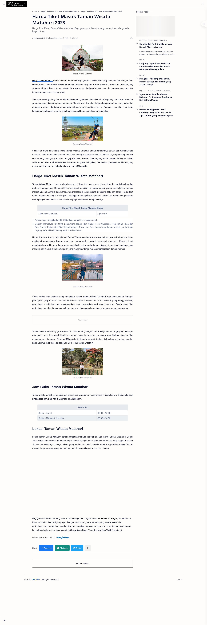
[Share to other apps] (92, 549)
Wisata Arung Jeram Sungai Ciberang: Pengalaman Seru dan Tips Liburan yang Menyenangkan (160, 114)
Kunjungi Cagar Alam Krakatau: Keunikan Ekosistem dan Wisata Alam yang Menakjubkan (159, 67)
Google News (68, 538)
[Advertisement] (108, 602)
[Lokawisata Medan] (175, 92)
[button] (202, 4)
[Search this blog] (53, 4)
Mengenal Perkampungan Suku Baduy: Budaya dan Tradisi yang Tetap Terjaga (160, 83)
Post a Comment (87, 564)
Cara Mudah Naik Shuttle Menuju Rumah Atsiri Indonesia (160, 46)
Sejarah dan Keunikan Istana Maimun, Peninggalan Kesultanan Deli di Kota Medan (160, 98)
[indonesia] (158, 41)
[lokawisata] (167, 41)
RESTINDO (41, 580)
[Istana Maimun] (160, 92)
